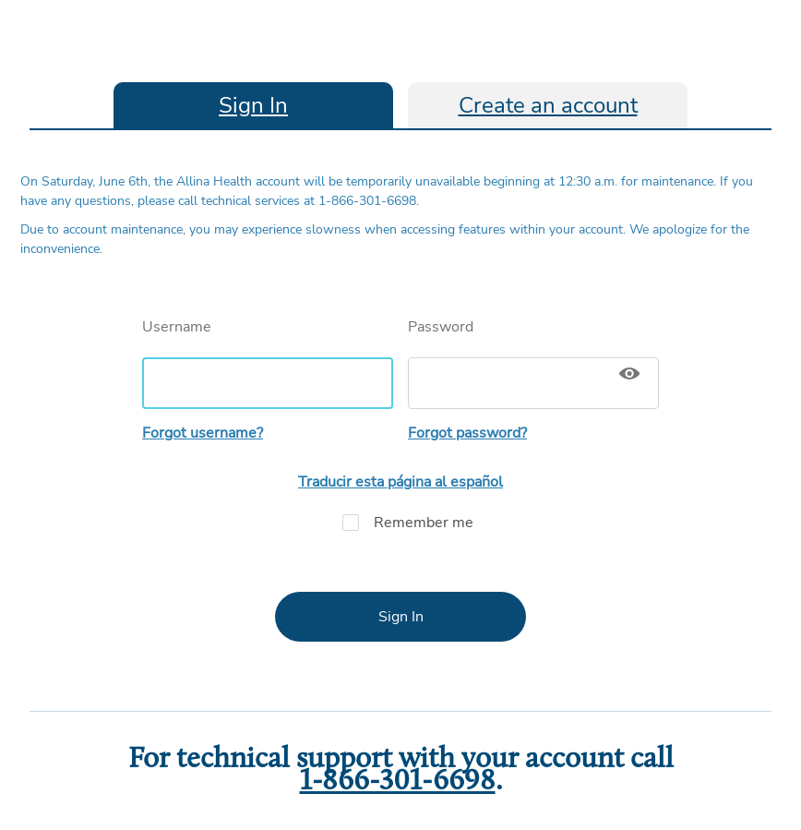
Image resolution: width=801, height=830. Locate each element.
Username (267, 363)
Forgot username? (202, 433)
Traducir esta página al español (400, 482)
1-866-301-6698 (398, 782)
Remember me (400, 522)
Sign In (253, 105)
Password (533, 363)
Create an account (548, 105)
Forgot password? (467, 433)
